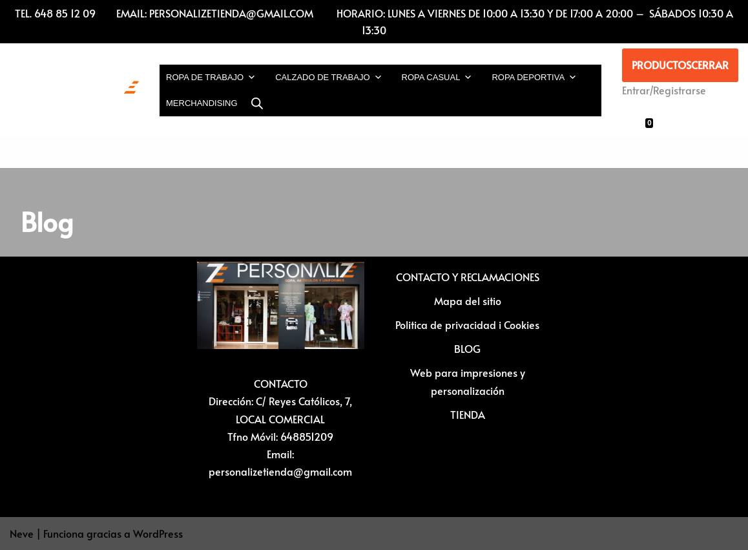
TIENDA (467, 414)
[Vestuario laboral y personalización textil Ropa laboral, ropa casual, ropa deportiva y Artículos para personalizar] (74, 90)
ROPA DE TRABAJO (211, 77)
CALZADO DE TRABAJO (328, 77)
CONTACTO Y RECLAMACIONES (467, 277)
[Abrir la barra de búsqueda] (257, 103)
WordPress (158, 533)
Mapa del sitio (467, 300)
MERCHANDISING (202, 103)
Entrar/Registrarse (664, 90)
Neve (22, 533)
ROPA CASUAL (437, 77)
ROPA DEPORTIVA (534, 77)
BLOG (467, 348)
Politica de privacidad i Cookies (467, 324)
